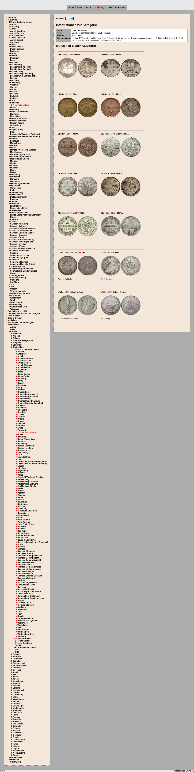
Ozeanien (14, 760)
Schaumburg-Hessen (19, 255)
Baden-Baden (16, 47)
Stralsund (14, 280)
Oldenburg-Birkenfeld (20, 183)
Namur (13, 170)
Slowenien (17, 735)
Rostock (14, 219)
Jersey (16, 679)
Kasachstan (18, 681)
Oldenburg (15, 181)
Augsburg (14, 42)
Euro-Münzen (14, 316)
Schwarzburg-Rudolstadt (21, 269)
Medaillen (12, 320)
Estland (16, 654)
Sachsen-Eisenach (18, 235)
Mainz (12, 148)
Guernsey (17, 668)
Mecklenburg (16, 152)
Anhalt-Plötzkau (17, 38)
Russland (17, 721)
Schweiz (16, 728)
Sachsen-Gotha (17, 237)
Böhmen (14, 62)
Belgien (16, 338)
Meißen (13, 161)
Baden (13, 44)
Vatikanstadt (18, 751)
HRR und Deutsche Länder (20, 22)
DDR (17, 650)
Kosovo (16, 683)
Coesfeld (14, 85)
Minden (13, 163)
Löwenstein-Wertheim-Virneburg (25, 136)
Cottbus (13, 89)
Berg (12, 60)
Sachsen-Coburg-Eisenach (22, 228)
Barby (13, 53)
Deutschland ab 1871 (17, 311)
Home (71, 7)
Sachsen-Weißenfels (19, 251)
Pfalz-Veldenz (16, 195)
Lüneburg (14, 141)
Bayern (13, 56)
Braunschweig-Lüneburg (21, 74)
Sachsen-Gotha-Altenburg (22, 239)
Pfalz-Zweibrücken (18, 197)
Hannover (14, 114)
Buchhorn (14, 80)
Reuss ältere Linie (18, 208)
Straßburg (14, 282)
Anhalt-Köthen (16, 35)
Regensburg (15, 206)
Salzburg (14, 253)
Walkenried (15, 295)
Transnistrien (19, 739)
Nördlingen (15, 177)
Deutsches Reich (22, 638)
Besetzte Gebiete (22, 641)
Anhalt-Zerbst (16, 40)
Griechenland (19, 663)
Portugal (16, 717)
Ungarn (16, 748)
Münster (14, 168)
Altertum (12, 17)
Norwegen (17, 710)
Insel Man (17, 670)
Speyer (13, 273)
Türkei (15, 744)
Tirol (12, 284)
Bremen (13, 78)
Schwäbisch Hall (17, 266)
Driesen (13, 91)
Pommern (14, 199)
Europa (13, 331)
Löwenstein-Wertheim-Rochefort (25, 134)
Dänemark (17, 345)
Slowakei (17, 733)
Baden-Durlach (17, 49)
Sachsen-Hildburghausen (21, 242)
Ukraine (16, 746)
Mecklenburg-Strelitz (19, 159)
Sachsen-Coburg (18, 226)
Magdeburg (15, 143)
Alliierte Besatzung (23, 643)
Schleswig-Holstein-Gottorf (22, 264)
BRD (17, 652)
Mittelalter (12, 20)
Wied (12, 300)
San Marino (18, 724)
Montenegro (18, 706)
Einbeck (14, 98)
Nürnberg (14, 179)
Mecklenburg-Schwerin (20, 156)
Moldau (16, 701)
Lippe (12, 132)
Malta (15, 697)
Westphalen (15, 298)
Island (15, 674)
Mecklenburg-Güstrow (20, 154)
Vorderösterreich (18, 291)
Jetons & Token (15, 318)
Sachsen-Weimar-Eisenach (22, 248)
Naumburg (15, 174)
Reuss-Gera (15, 210)
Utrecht (13, 289)
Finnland (17, 656)
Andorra (16, 336)
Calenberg (15, 83)
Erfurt (12, 100)
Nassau (13, 172)
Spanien (16, 737)
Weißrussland (19, 753)
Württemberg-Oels (18, 307)
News (79, 7)
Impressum (120, 7)
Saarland (19, 645)
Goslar (13, 107)
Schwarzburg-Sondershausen (23, 271)
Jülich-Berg (15, 125)
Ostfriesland (15, 188)
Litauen (16, 692)
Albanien (17, 334)
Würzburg (14, 309)
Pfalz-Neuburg (16, 192)
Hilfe (110, 7)
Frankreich (17, 659)
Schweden (17, 726)
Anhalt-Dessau (17, 33)
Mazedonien (18, 699)
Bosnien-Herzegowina (23, 340)
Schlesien (14, 260)
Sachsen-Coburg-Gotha (21, 230)
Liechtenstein (19, 690)
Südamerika (15, 762)
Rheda (13, 217)
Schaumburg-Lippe (19, 257)
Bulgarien (17, 343)
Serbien (16, 730)
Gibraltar (17, 661)
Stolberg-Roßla (17, 275)
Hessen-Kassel (17, 123)
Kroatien (16, 686)
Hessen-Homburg (18, 121)
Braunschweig (16, 71)
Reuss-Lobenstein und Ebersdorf (25, 215)
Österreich (15, 186)
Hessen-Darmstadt (18, 118)
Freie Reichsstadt (21, 105)
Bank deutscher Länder (25, 647)
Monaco (16, 704)
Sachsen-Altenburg (19, 224)
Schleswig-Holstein (19, 262)
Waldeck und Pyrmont (20, 293)
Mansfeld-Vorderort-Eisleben (23, 150)
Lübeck (13, 139)
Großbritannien (20, 665)
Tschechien (18, 742)
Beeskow (14, 58)
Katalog (100, 7)
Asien (12, 329)
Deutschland (18, 347)
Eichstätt (14, 96)
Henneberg (15, 116)
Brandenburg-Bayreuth (20, 69)
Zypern (16, 755)
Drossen (14, 94)
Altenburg (14, 26)
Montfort (14, 165)
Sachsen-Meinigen (18, 244)
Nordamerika (16, 757)
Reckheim (14, 204)
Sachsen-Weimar (18, 246)
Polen (15, 715)
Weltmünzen (13, 325)
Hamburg (14, 109)
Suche (88, 7)
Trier (12, 287)
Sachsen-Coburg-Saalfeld (22, 233)
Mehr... (77, 55)
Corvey (13, 87)
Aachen (13, 24)
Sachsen (14, 222)
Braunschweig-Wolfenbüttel (22, 76)
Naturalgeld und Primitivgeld (21, 322)
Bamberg (14, 51)
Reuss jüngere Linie (19, 213)
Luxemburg (18, 695)
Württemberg (16, 304)
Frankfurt (14, 103)
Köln (12, 127)
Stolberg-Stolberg (18, 278)
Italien (15, 677)
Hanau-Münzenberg (19, 112)
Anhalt (13, 29)
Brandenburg (16, 65)
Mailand (13, 145)
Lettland (16, 688)
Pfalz (12, 190)
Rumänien (17, 719)
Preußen (14, 201)
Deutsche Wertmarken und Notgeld (24, 313)
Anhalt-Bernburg (17, 31)
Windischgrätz (16, 302)
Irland (15, 672)
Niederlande (18, 708)
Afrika (13, 327)
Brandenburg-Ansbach (20, 67)
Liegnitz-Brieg (16, 130)
